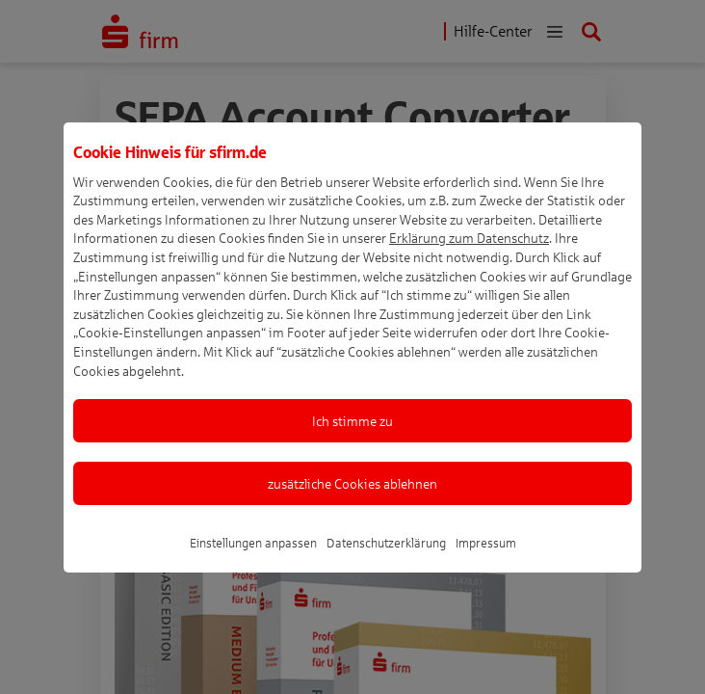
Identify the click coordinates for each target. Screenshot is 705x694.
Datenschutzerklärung (386, 566)
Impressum (486, 566)
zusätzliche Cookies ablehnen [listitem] (352, 507)
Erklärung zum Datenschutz (469, 262)
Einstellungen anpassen (253, 566)
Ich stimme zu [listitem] (352, 445)
